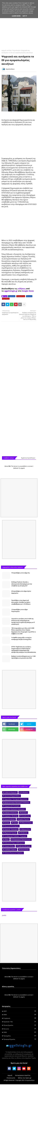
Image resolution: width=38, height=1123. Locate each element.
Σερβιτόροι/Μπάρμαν (24, 846)
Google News (28, 291)
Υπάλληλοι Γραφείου (10, 849)
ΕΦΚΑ (20, 1015)
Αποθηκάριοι (24, 792)
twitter (29, 724)
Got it (25, 16)
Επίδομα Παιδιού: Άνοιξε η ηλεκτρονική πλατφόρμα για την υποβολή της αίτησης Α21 (21, 584)
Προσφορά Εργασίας (20, 1039)
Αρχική (10, 1075)
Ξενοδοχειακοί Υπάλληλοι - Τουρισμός (15, 836)
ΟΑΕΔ (20, 1032)
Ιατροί (15, 822)
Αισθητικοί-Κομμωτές (11, 792)
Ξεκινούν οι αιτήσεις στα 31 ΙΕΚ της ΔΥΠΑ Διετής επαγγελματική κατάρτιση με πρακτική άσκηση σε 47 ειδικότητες (23, 621)
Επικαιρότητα (21, 296)
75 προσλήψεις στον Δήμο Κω (20, 573)
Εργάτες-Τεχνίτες (24, 819)
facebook (12, 724)
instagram (29, 729)
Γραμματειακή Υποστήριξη (12, 806)
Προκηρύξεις (20, 1036)
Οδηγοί (7, 839)
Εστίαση (7, 822)
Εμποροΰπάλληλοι (10, 819)
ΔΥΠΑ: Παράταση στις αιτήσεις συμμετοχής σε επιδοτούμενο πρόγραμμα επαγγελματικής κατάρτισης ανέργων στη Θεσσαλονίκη (23, 649)
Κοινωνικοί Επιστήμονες (12, 826)
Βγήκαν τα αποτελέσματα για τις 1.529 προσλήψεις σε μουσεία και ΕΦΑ (23, 657)
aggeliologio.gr (11, 291)
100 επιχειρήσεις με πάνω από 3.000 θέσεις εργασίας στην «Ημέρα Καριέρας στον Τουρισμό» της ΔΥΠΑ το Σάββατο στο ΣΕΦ (23, 631)
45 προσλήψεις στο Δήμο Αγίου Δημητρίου (21, 592)
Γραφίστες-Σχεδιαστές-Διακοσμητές (15, 809)
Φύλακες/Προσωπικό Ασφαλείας (14, 853)
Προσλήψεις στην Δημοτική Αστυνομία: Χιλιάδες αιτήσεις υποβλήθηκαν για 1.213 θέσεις (20, 602)
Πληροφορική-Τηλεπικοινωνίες (22, 839)
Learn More (16, 16)
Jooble (4, 915)
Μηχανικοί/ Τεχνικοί (10, 833)
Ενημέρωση (11, 296)
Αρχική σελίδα (6, 50)
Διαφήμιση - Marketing (11, 816)
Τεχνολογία (16, 50)
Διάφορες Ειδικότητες (11, 812)
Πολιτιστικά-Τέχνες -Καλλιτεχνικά (14, 843)
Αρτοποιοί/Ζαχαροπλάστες (12, 796)
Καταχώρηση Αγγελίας (22, 1075)
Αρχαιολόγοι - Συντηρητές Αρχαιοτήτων (16, 799)
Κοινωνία (29, 296)
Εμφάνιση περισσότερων (28, 458)
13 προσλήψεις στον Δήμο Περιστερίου (19, 610)
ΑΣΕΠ (20, 1011)
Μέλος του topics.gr (24, 1078)
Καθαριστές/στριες (26, 822)
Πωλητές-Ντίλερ (9, 846)
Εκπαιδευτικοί (26, 816)
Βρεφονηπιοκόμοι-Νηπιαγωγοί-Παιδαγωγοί (17, 802)
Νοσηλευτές (24, 833)
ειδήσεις (22, 288)
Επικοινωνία (11, 1078)
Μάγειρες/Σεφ (26, 829)
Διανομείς (24, 812)
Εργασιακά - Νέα (20, 1022)
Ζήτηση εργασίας (20, 1025)
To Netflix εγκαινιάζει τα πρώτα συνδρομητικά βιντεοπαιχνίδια (21, 638)
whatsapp (11, 729)
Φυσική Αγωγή (24, 849)
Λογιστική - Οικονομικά (11, 829)
